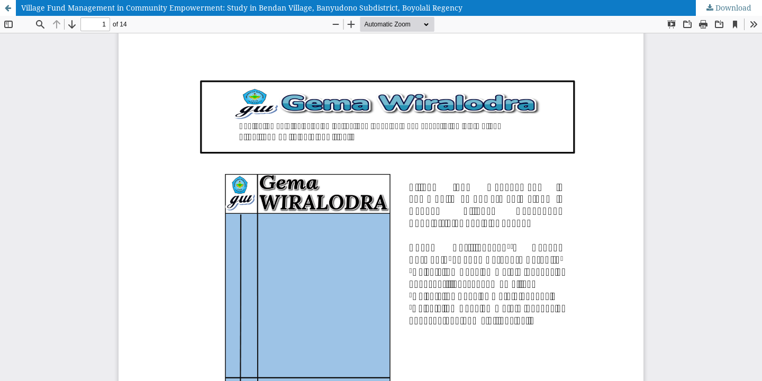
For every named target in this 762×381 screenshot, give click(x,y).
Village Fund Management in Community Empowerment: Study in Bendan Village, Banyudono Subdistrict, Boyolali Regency (241, 8)
